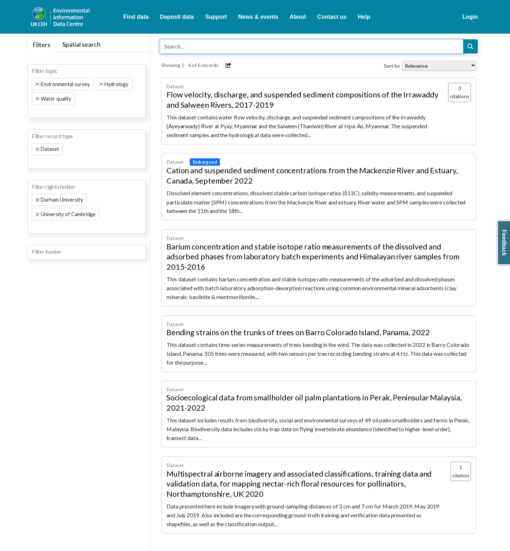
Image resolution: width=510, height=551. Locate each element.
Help (364, 17)
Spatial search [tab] (81, 44)
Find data (135, 17)
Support (216, 17)
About (298, 17)
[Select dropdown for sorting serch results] (439, 65)
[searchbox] (34, 111)
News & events (258, 17)
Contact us (332, 17)
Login (470, 17)
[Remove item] (37, 84)
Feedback (504, 243)
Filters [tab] (41, 45)
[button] (228, 65)
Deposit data (177, 17)
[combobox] (86, 91)
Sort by (392, 66)
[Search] (470, 46)
